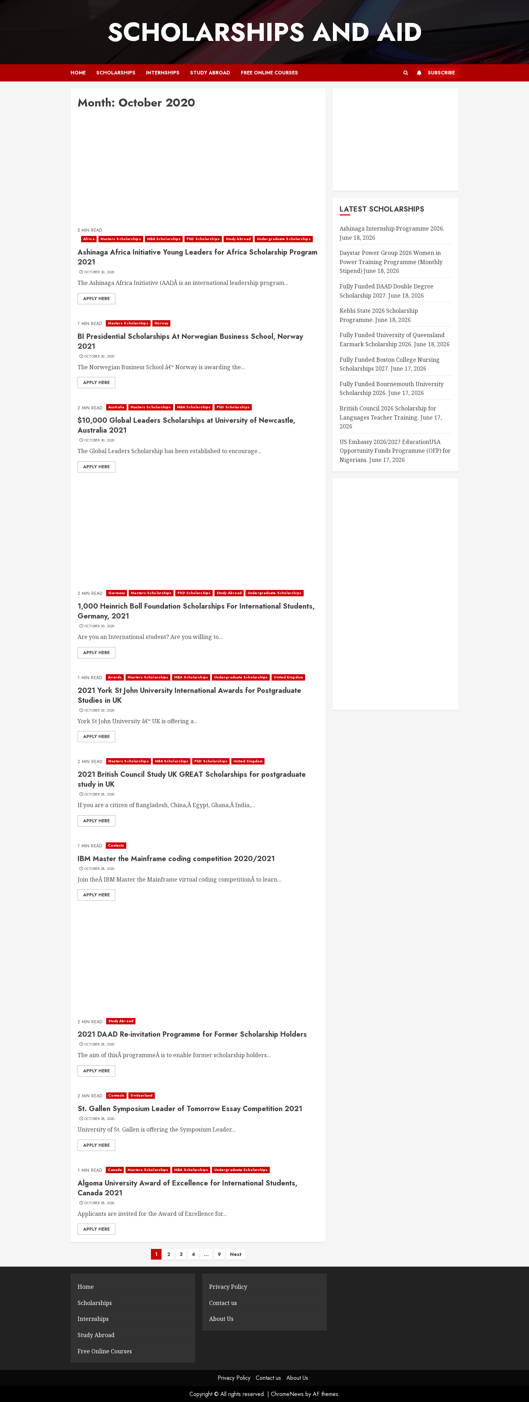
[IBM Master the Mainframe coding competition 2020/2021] (198, 846)
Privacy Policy (228, 1287)
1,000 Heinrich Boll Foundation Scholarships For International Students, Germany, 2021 (196, 611)
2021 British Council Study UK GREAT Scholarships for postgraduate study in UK (192, 779)
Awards (115, 677)
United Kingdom (288, 677)
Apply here (96, 298)
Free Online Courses (269, 72)
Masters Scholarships (121, 239)
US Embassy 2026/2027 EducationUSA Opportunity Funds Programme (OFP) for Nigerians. (395, 451)
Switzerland (141, 1095)
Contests (116, 845)
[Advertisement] (198, 169)
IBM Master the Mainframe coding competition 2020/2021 (176, 859)
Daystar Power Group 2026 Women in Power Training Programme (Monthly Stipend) (391, 262)
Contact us (223, 1303)
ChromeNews (287, 1394)
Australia (116, 407)
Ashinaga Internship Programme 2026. (392, 228)
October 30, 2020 (99, 272)
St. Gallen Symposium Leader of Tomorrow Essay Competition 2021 (190, 1109)
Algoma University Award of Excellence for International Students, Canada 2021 (187, 1188)
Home (78, 72)
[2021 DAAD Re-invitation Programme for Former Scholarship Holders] (198, 1021)
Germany (116, 593)
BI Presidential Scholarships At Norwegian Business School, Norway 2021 (190, 341)
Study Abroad (210, 72)
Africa (89, 239)
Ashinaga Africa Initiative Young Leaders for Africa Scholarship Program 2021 (197, 257)
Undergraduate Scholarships (284, 239)
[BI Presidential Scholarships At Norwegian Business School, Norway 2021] (198, 323)
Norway (161, 323)
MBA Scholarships (164, 239)
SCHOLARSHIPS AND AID (264, 32)
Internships (163, 72)
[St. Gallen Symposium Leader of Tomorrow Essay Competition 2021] (198, 1096)
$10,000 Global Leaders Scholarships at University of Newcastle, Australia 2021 (186, 425)
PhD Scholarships (203, 239)
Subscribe (434, 73)
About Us (221, 1319)
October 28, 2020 (99, 794)
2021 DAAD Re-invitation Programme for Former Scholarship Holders (192, 1034)
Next (236, 1254)
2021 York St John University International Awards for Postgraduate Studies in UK (189, 695)
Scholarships (115, 72)
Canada (115, 1169)
